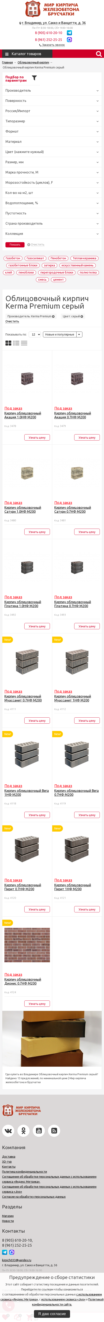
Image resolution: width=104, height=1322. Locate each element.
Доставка (8, 1156)
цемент (58, 279)
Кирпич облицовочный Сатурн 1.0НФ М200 (22, 509)
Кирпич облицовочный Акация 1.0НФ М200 (22, 415)
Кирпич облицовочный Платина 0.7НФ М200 (72, 604)
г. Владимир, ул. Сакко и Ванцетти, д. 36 (54, 23)
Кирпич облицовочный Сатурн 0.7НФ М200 (72, 509)
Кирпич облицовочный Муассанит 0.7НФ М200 (23, 698)
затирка (49, 265)
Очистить (37, 244)
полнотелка (88, 272)
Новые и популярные (59, 334)
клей (8, 272)
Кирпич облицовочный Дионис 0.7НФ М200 (22, 981)
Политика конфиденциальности (24, 1171)
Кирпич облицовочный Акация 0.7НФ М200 (72, 415)
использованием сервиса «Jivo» (63, 1299)
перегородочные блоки (56, 272)
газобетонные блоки (23, 265)
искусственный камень (78, 265)
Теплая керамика (84, 258)
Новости (8, 1221)
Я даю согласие (52, 1314)
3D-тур (7, 1161)
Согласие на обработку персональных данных (34, 1196)
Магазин (8, 1216)
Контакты (9, 1166)
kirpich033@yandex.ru (16, 1260)
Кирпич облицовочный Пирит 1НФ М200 (72, 887)
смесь (42, 279)
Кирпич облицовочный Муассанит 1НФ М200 (72, 698)
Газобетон (13, 258)
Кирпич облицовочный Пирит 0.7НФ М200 (22, 887)
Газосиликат (35, 258)
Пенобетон (58, 258)
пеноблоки (26, 272)
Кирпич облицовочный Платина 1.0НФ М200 (22, 604)
